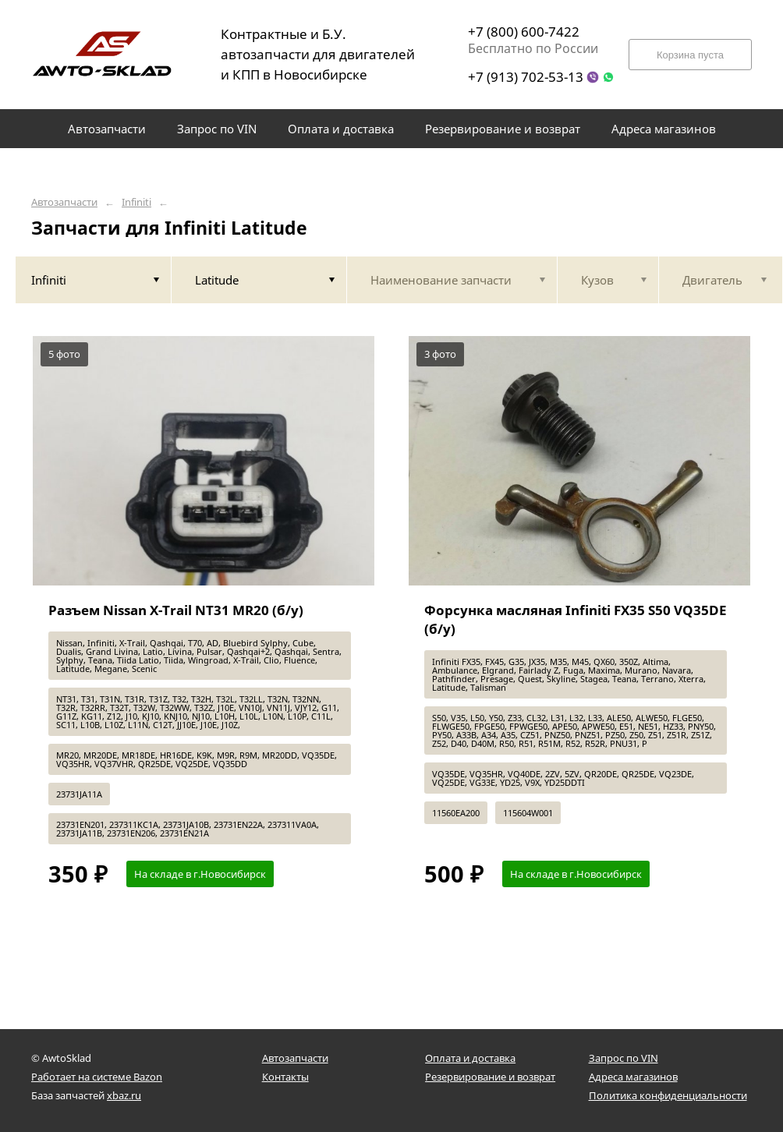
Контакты (285, 1077)
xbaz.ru (124, 1095)
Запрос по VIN (623, 1058)
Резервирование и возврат (490, 1077)
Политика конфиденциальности (668, 1095)
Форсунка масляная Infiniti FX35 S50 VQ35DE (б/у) (575, 619)
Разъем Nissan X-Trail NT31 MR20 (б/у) (175, 610)
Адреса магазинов (633, 1077)
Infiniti (136, 202)
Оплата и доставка (470, 1058)
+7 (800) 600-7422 (523, 32)
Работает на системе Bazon (96, 1077)
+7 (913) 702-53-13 (525, 77)
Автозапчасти (64, 202)
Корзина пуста (690, 55)
